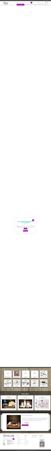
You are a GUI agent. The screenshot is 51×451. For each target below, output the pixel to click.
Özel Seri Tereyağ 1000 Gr (27, 415)
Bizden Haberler (19, 437)
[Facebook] (41, 437)
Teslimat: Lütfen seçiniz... (20, 4)
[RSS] (44, 437)
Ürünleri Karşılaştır (26, 442)
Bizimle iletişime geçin (44, 4)
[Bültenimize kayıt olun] (8, 439)
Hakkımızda (39, 4)
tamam (25, 228)
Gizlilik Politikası (35, 4)
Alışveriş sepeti (26, 443)
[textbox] (22, 2)
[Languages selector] (47, 0)
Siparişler (25, 438)
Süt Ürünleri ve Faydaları (25, 398)
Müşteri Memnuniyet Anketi (28, 4)
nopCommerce (19, 450)
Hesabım (25, 437)
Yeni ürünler (18, 438)
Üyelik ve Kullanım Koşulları (20, 443)
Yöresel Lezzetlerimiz (8, 398)
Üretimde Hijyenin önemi (42, 398)
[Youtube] (42, 437)
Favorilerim (25, 444)
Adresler (25, 439)
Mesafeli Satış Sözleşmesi (20, 439)
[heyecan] (40, 437)
